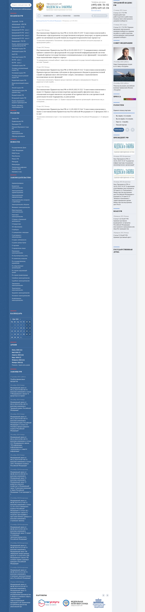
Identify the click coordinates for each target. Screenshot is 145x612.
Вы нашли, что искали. (123, 116)
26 (26, 334)
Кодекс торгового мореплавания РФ (17, 106)
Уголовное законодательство (21, 296)
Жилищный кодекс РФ (18, 48)
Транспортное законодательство (17, 289)
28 (12, 337)
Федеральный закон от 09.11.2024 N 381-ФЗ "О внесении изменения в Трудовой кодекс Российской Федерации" (20, 406)
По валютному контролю (19, 258)
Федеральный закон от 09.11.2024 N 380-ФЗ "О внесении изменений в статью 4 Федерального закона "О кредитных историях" (20, 392)
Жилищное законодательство (21, 207)
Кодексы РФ (48, 16)
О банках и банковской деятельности (19, 220)
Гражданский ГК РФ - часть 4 (20, 38)
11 (23, 328)
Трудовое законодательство (21, 293)
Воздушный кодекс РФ (19, 98)
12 (26, 328)
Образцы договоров (18, 136)
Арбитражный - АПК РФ (19, 24)
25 (23, 334)
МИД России (16, 153)
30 (18, 337)
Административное (17, 183)
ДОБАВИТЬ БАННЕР (130, 99)
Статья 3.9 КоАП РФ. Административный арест (122, 236)
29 (15, 337)
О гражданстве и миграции (20, 232)
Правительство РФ (17, 121)
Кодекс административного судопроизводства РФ (20, 45)
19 (26, 331)
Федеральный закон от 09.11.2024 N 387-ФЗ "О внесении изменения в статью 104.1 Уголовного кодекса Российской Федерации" (20, 462)
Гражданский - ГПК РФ (18, 41)
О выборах (15, 229)
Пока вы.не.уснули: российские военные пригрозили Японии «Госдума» (124, 88)
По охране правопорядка (20, 275)
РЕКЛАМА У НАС (17, 172)
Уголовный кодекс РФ (18, 73)
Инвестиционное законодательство (17, 211)
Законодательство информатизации (17, 196)
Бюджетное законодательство (17, 187)
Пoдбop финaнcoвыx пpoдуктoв (17, 380)
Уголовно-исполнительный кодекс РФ (20, 69)
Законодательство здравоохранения (17, 191)
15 (15, 331)
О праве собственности (19, 240)
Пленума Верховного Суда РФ (20, 128)
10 (21, 328)
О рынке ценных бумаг (19, 243)
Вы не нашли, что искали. (124, 119)
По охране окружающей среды (19, 271)
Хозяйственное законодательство (17, 299)
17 (21, 331)
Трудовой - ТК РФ (17, 21)
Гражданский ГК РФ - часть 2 (20, 33)
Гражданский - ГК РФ (18, 27)
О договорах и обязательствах (16, 236)
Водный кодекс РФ (18, 95)
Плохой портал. (121, 125)
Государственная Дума (19, 147)
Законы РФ (15, 118)
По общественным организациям (17, 267)
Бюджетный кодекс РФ (19, 80)
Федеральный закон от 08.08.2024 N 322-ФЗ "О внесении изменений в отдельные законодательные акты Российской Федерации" (20, 574)
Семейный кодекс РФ (18, 65)
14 (12, 331)
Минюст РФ (15, 159)
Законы (77, 16)
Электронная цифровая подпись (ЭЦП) (19, 168)
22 (15, 334)
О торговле (15, 245)
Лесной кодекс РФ (17, 88)
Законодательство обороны (20, 204)
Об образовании (17, 227)
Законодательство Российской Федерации (48, 21)
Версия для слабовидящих (20, 9)
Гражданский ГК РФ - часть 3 (20, 35)
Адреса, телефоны (63, 16)
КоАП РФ (14, 54)
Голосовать (118, 129)
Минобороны (16, 156)
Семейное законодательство (21, 278)
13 (30, 328)
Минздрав (15, 162)
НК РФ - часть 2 (16, 63)
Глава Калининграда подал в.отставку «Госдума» (122, 65)
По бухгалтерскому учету (20, 256)
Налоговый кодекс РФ (19, 57)
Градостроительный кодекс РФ (20, 84)
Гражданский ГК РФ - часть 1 (20, 30)
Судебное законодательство (21, 281)
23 (18, 334)
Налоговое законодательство (17, 215)
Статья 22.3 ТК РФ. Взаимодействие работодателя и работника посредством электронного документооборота (123, 17)
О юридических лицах (19, 248)
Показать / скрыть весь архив (21, 365)
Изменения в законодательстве (17, 132)
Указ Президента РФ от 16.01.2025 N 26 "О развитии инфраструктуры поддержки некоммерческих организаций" (123, 162)
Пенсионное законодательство (17, 252)
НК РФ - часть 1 (16, 60)
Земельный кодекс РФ (19, 51)
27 (30, 334)
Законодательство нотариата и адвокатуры (21, 201)
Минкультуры (16, 164)
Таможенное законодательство (17, 284)
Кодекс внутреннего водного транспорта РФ (19, 101)
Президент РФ (16, 124)
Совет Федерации (17, 150)
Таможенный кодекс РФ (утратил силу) (19, 91)
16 (18, 331)
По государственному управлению (18, 262)
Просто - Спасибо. (121, 122)
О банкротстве (16, 224)
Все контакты (96, 10)
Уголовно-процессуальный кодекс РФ (20, 76)
